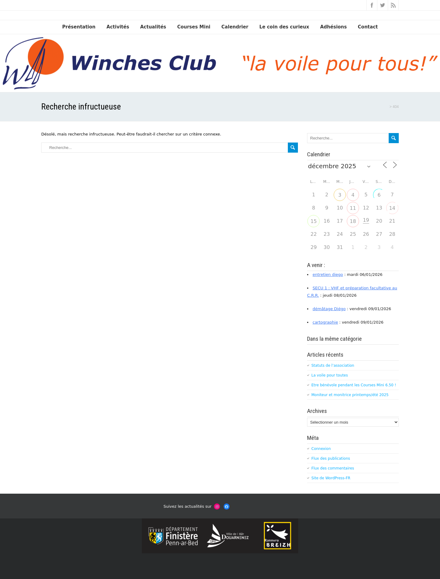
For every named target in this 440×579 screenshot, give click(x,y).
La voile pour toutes (329, 375)
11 (353, 208)
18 (353, 221)
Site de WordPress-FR (330, 478)
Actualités (153, 27)
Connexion (321, 449)
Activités (118, 27)
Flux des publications (330, 458)
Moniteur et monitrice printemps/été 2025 (350, 395)
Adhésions (333, 27)
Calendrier (235, 27)
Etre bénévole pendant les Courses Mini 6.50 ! (353, 385)
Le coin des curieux (284, 27)
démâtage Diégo (329, 308)
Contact (368, 27)
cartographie (325, 322)
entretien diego (328, 274)
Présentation (79, 27)
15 (313, 221)
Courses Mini (194, 27)
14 (392, 208)
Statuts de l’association (332, 365)
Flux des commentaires (332, 468)
